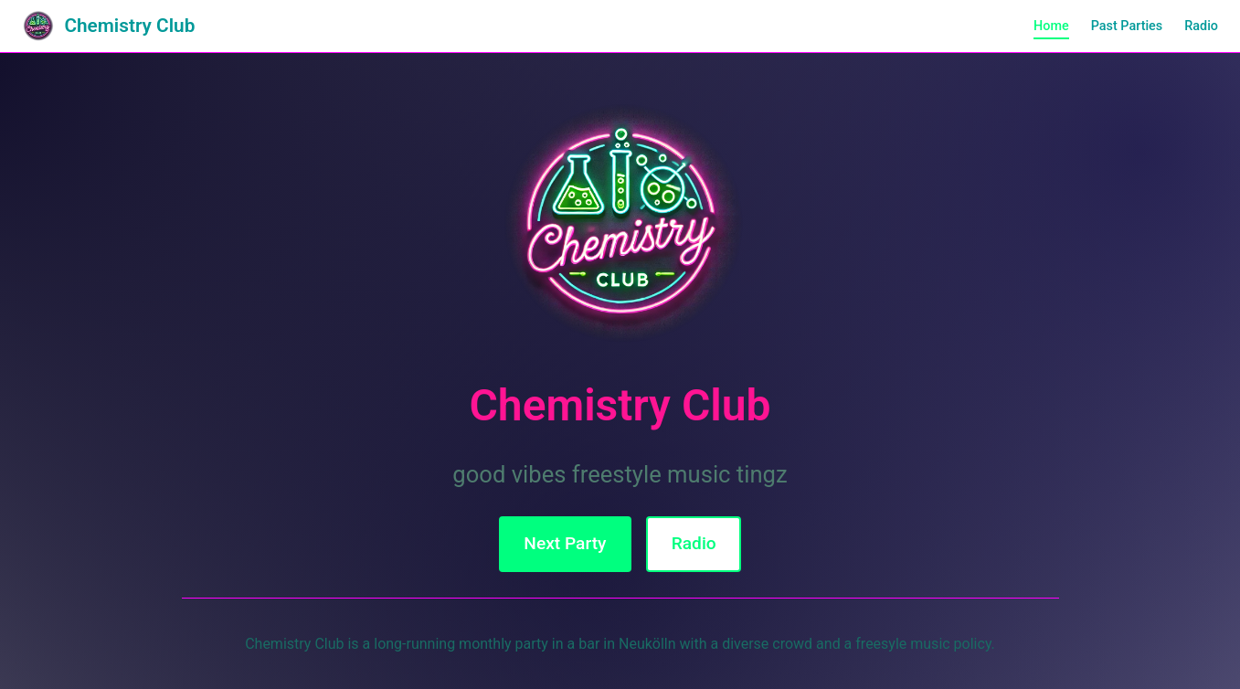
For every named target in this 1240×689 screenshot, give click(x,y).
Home (1051, 26)
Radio (1201, 26)
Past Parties (1127, 26)
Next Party (565, 543)
